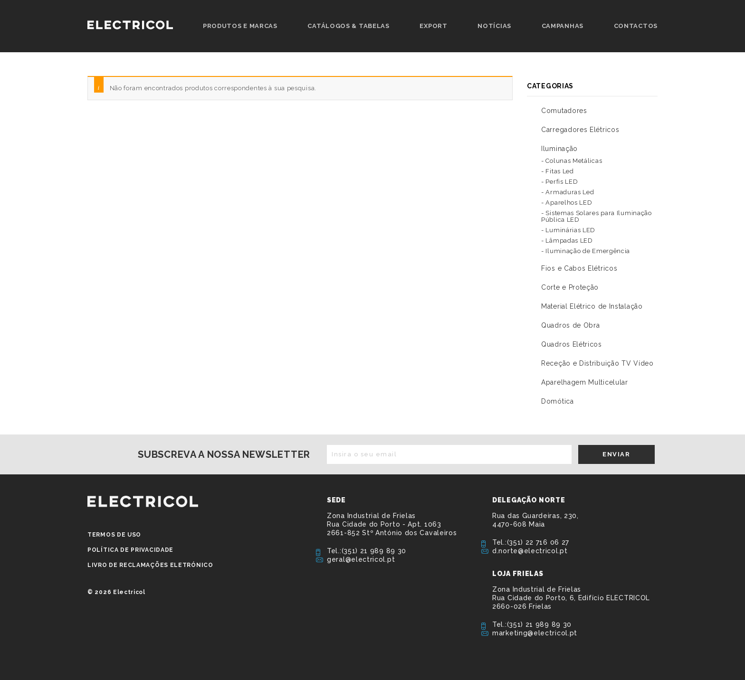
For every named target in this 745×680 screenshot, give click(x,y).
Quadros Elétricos (571, 344)
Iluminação (559, 148)
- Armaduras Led (567, 192)
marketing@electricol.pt (534, 633)
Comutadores (564, 110)
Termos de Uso (114, 534)
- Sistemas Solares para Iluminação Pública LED (596, 216)
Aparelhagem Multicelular (584, 382)
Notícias (494, 25)
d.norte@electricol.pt (530, 551)
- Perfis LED (559, 181)
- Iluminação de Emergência (585, 251)
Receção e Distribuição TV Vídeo (597, 363)
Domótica (557, 401)
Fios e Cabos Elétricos (579, 268)
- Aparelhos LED (566, 202)
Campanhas (562, 25)
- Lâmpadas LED (567, 240)
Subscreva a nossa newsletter (224, 454)
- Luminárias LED (568, 230)
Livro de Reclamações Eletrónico (150, 565)
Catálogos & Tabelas (348, 25)
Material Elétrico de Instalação (592, 306)
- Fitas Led (557, 171)
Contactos (636, 25)
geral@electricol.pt (361, 559)
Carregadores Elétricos (580, 129)
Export (433, 25)
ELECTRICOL (142, 501)
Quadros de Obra (570, 325)
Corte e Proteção (570, 287)
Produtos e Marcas (240, 25)
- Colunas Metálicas (571, 160)
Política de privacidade (130, 550)
